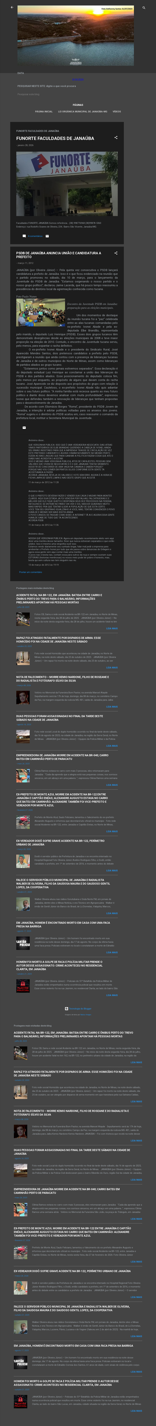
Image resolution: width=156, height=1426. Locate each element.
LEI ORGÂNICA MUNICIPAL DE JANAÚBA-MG (82, 111)
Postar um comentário (30, 572)
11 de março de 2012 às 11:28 (43, 482)
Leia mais (112, 628)
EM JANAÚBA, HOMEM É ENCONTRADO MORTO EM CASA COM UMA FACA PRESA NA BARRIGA (73, 1345)
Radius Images (85, 1015)
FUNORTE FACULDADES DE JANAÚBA (55, 138)
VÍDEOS (117, 111)
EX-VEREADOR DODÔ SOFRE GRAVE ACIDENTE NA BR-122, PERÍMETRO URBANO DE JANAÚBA (72, 1271)
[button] (116, 138)
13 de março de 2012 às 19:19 (43, 564)
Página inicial (44, 111)
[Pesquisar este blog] (78, 94)
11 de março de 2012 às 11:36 (43, 525)
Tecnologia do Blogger (78, 1008)
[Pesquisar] (144, 8)
